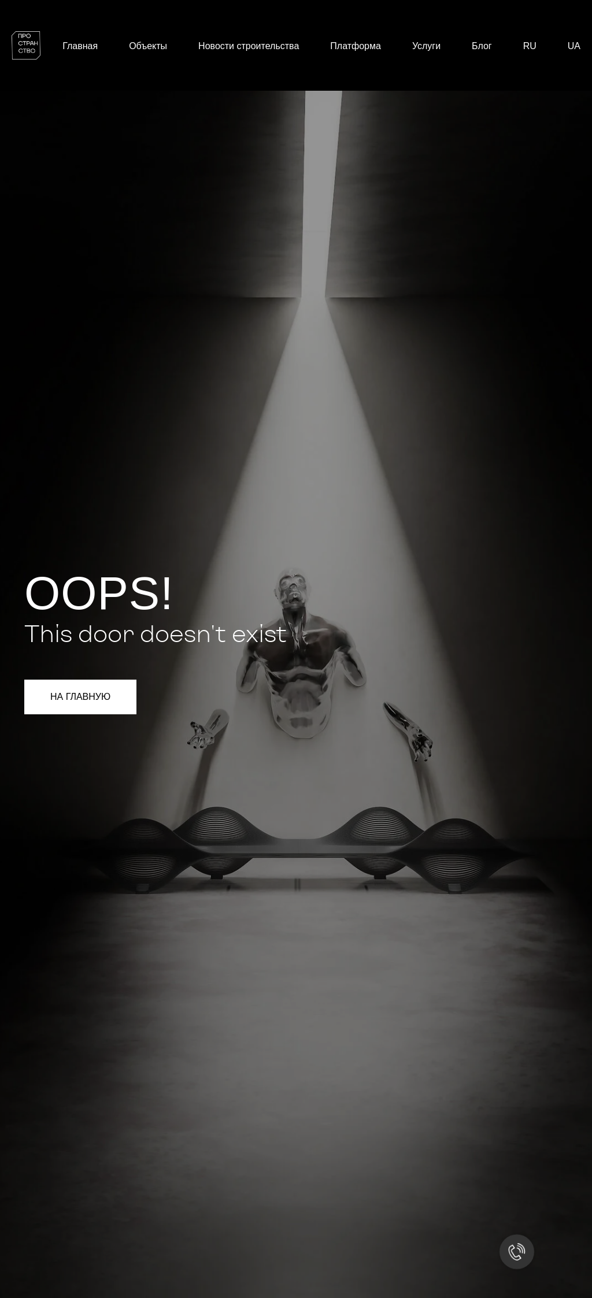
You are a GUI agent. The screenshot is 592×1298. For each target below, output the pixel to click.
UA (574, 46)
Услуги (426, 46)
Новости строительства (248, 46)
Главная (80, 46)
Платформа (355, 46)
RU (529, 46)
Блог (482, 46)
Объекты (148, 46)
